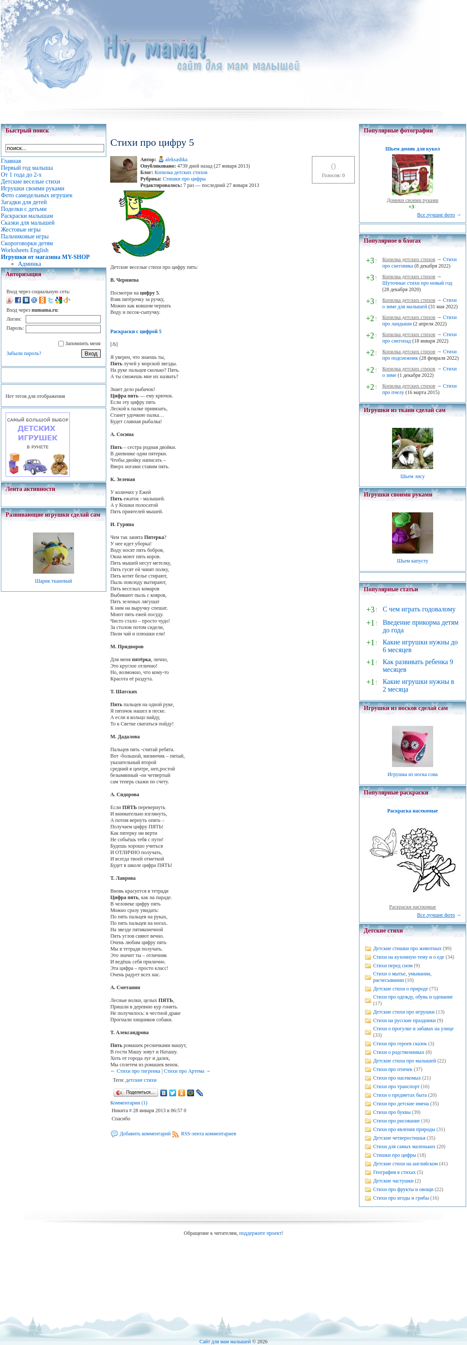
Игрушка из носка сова (413, 774)
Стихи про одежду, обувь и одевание (413, 997)
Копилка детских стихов (180, 172)
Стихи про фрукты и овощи (403, 1189)
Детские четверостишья (399, 1138)
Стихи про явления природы (404, 1129)
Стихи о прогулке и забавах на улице (413, 1029)
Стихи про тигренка (138, 1071)
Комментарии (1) (128, 1103)
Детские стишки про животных (407, 948)
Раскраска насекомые (412, 811)
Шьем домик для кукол (412, 149)
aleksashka (176, 159)
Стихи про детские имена (401, 1104)
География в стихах (394, 1172)
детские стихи (141, 1080)
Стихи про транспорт (396, 1086)
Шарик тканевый (53, 581)
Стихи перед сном (393, 966)
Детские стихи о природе (400, 989)
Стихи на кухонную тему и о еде (408, 957)
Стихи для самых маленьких (404, 1146)
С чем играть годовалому (419, 609)
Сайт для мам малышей (225, 1342)
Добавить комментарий (145, 1134)
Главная (112, 40)
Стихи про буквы (392, 1112)
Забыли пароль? (23, 353)
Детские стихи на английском (405, 1164)
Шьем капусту (412, 561)
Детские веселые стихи (154, 40)
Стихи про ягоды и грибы (401, 1198)
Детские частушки (393, 1181)
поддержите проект (260, 1233)
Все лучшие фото (436, 215)
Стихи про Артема (184, 1071)
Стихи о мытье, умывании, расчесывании (402, 977)
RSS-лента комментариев (208, 1134)
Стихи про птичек (393, 1069)
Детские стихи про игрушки (403, 1012)
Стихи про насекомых (397, 1078)
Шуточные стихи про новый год (417, 283)
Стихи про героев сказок (400, 1044)
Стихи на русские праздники (404, 1020)
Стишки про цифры (184, 179)
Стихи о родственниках (398, 1052)
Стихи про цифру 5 (208, 40)
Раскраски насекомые (412, 907)
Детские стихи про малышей (404, 1061)
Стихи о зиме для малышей (419, 303)
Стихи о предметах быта (400, 1095)
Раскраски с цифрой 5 (135, 331)
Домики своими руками (412, 200)
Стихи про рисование (396, 1121)
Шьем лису (412, 476)
